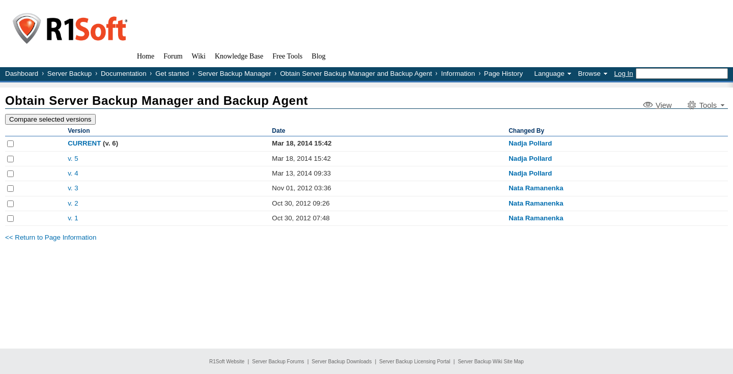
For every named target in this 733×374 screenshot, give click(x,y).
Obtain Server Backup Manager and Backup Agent (356, 73)
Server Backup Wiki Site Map (491, 361)
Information (458, 73)
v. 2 (73, 203)
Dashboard (21, 73)
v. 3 (73, 188)
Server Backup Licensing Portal (414, 361)
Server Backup (69, 73)
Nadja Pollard (530, 143)
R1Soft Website (226, 361)
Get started (172, 73)
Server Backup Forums (278, 361)
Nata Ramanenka (536, 188)
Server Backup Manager (234, 73)
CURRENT (84, 143)
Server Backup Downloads (342, 361)
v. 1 (73, 218)
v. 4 (73, 173)
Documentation (124, 73)
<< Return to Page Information (50, 237)
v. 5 (73, 158)
